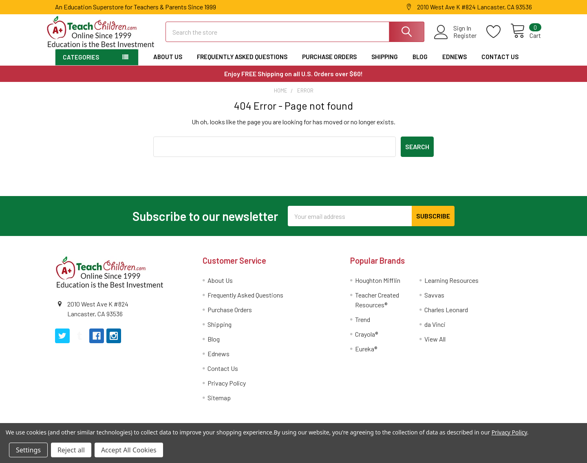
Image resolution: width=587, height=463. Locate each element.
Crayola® (366, 341)
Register (456, 40)
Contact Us (500, 63)
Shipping (384, 63)
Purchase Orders (329, 63)
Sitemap (219, 404)
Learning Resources (451, 287)
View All (435, 346)
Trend (362, 326)
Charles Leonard (446, 316)
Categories (81, 64)
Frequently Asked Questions (242, 63)
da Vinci (435, 331)
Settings (28, 449)
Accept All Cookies (129, 449)
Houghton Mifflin (377, 287)
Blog (420, 63)
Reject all (71, 449)
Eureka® (366, 355)
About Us (167, 63)
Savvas (434, 302)
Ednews (454, 63)
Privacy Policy (226, 390)
